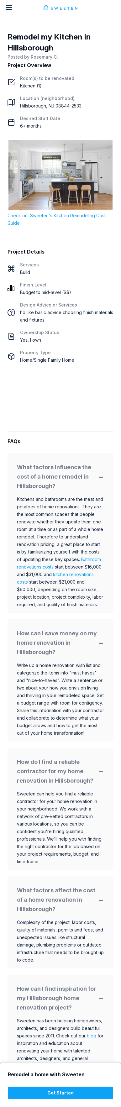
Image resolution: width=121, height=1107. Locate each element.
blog (91, 1035)
